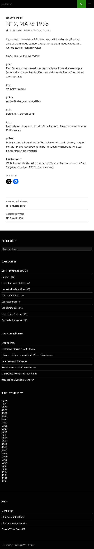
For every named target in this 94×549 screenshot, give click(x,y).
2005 (4, 459)
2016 (4, 431)
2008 (4, 456)
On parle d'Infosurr (12, 320)
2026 (4, 400)
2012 (4, 444)
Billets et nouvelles (12, 270)
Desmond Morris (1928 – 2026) (18, 348)
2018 (4, 425)
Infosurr (7, 4)
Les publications (10, 295)
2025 (4, 403)
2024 (4, 407)
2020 (4, 419)
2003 (4, 465)
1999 (4, 471)
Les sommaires (14, 17)
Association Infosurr (38, 30)
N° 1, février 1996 (47, 203)
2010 (4, 450)
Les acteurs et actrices (13, 283)
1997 (4, 478)
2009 (4, 453)
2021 (4, 416)
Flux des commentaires (14, 523)
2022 (4, 413)
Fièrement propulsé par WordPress (18, 545)
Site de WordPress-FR (13, 529)
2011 (4, 447)
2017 (4, 428)
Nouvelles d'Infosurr (13, 313)
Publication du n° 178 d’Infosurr (19, 367)
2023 (4, 410)
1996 (4, 481)
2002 (4, 468)
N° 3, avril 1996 (47, 216)
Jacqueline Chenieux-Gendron (18, 379)
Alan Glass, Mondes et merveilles (19, 373)
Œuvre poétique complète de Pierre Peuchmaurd (28, 355)
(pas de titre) (8, 342)
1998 (4, 475)
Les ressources (9, 301)
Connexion (7, 510)
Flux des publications (13, 516)
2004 (4, 462)
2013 (4, 441)
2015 (4, 434)
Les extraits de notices (13, 289)
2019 (4, 422)
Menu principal (90, 4)
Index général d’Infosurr (14, 361)
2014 (4, 437)
